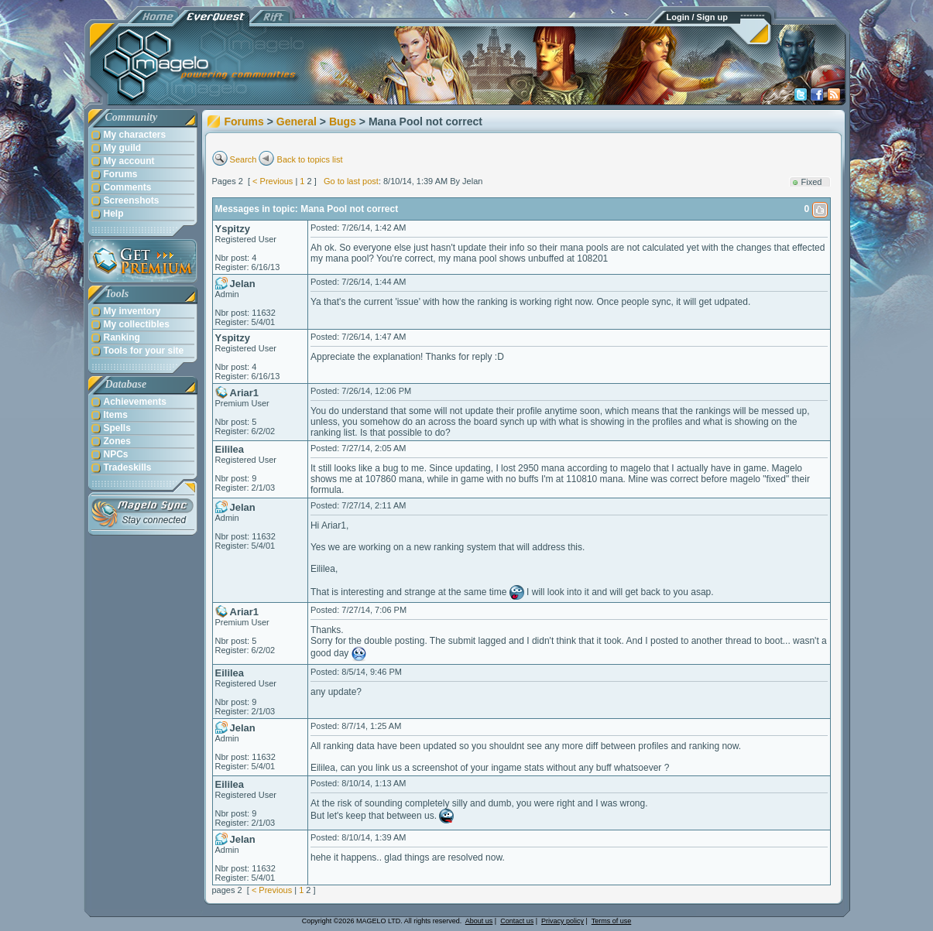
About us (479, 921)
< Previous (272, 181)
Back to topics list (310, 159)
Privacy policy (562, 921)
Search (243, 159)
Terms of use (612, 921)
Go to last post (351, 181)
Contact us (516, 921)
